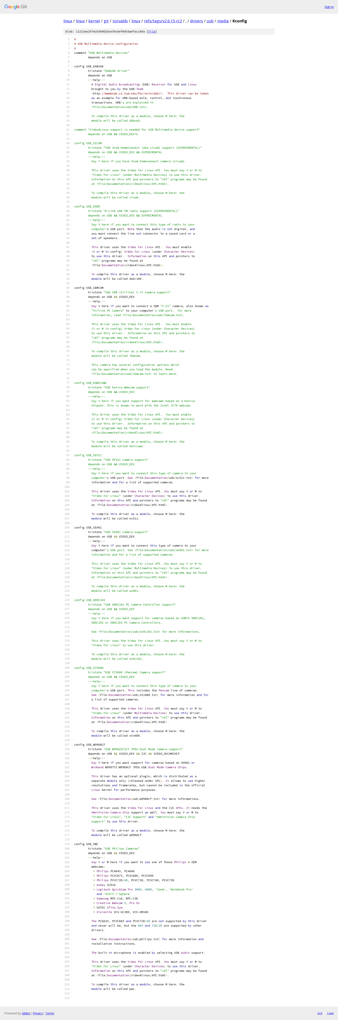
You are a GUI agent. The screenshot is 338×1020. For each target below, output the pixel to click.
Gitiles (26, 1013)
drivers (196, 20)
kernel (94, 20)
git (106, 20)
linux (67, 20)
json (330, 1013)
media (223, 20)
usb (210, 20)
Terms (49, 1013)
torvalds (120, 20)
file (151, 31)
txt (319, 1013)
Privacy (38, 1013)
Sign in (329, 7)
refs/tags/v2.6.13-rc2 (163, 20)
